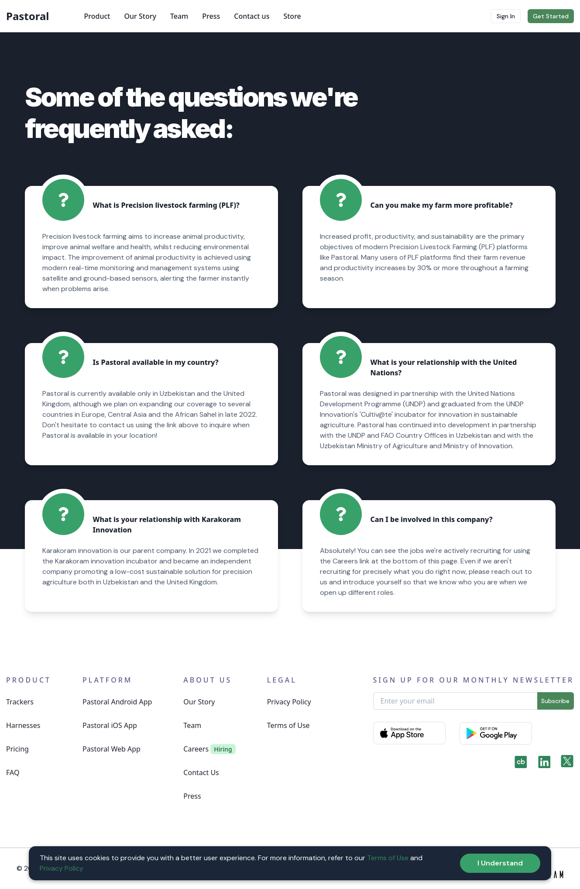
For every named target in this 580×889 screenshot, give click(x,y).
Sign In (506, 16)
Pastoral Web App (111, 749)
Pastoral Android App (117, 702)
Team (179, 16)
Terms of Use (288, 725)
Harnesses (23, 725)
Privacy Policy (289, 702)
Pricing (17, 749)
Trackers (20, 702)
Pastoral (27, 16)
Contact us (251, 16)
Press (211, 16)
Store (292, 16)
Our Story (140, 16)
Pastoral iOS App (109, 725)
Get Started (551, 16)
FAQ (12, 772)
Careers (196, 749)
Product (97, 16)
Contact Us (201, 772)
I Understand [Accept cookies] (500, 863)
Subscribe (555, 701)
